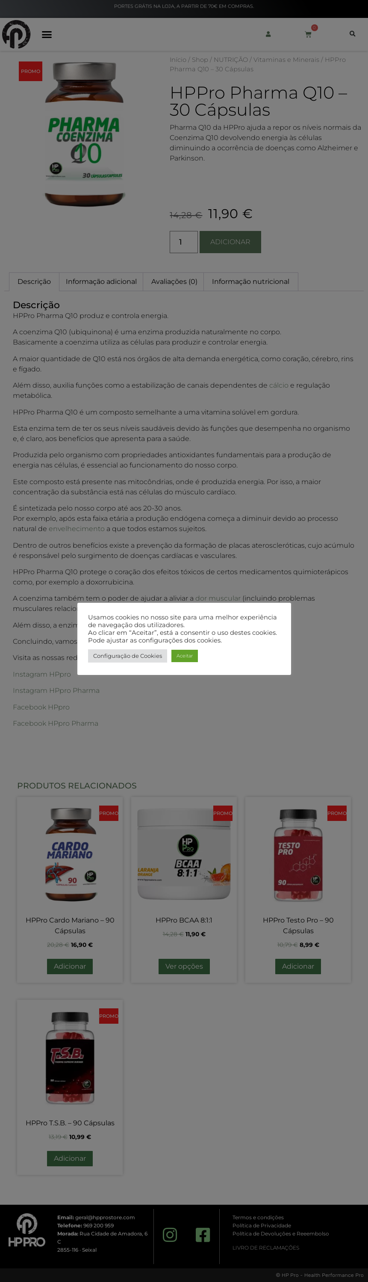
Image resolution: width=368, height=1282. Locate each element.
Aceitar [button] (185, 656)
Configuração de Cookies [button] (127, 655)
